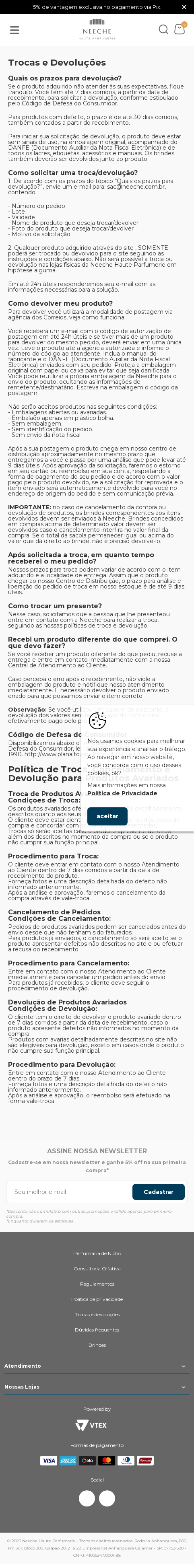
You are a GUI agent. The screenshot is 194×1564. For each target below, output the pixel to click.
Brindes (97, 1345)
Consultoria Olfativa (97, 1269)
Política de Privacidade (122, 793)
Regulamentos (97, 1284)
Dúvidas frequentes (97, 1330)
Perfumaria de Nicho (97, 1253)
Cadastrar (158, 1192)
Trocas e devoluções (97, 1314)
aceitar (107, 816)
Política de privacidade (97, 1299)
